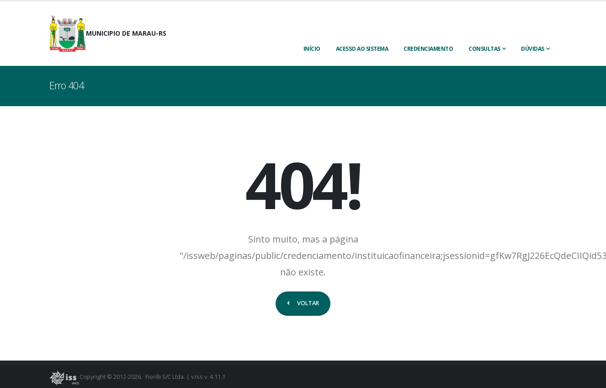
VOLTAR (303, 303)
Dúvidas (532, 49)
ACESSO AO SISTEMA (362, 49)
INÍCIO (311, 49)
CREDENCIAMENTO (428, 49)
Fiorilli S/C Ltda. (165, 377)
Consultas (484, 49)
